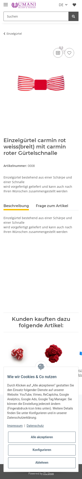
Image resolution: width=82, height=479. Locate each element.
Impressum (15, 425)
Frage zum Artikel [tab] (52, 206)
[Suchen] (36, 16)
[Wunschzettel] (74, 4)
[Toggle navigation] (5, 2)
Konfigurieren (42, 450)
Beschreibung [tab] (16, 206)
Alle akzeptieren (42, 437)
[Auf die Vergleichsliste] (58, 53)
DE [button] (61, 4)
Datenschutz (35, 425)
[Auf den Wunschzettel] (69, 53)
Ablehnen (41, 462)
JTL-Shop (48, 473)
